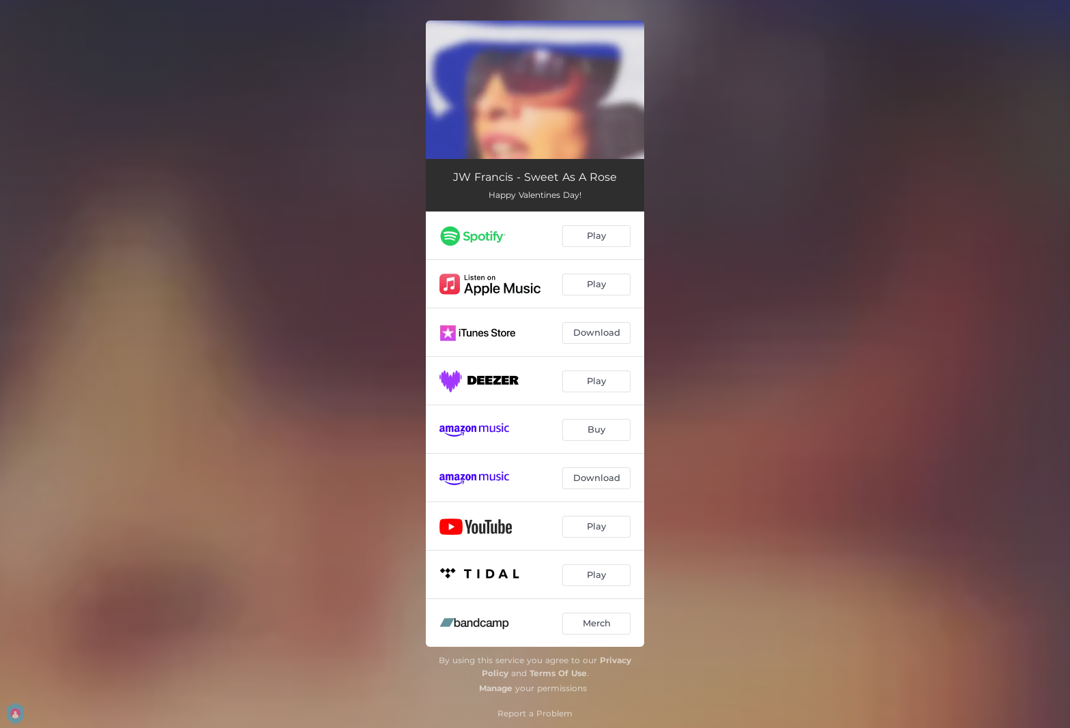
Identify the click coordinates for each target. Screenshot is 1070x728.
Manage (495, 688)
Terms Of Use (558, 673)
